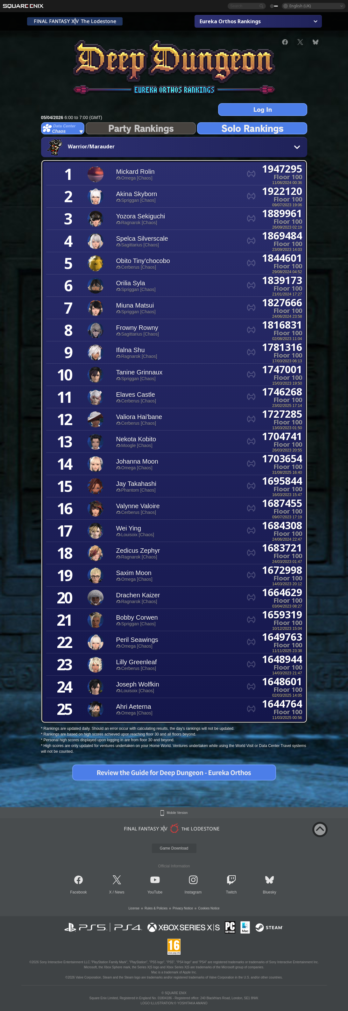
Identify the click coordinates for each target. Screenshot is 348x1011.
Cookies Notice (208, 908)
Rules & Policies (156, 908)
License (134, 908)
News (119, 892)
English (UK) (300, 6)
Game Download (174, 848)
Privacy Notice (183, 908)
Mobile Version (177, 813)
